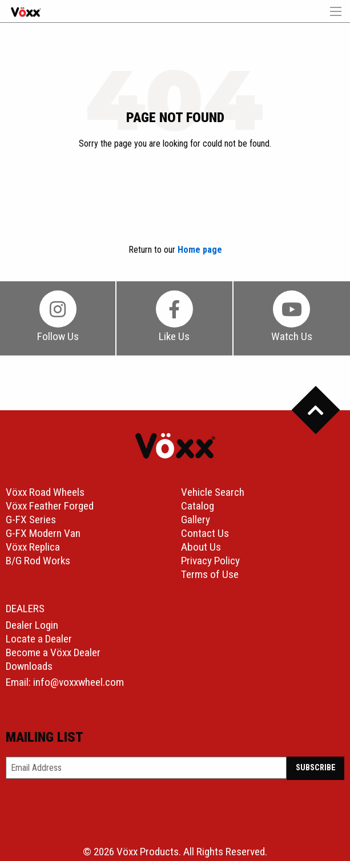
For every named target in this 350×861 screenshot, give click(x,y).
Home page (200, 249)
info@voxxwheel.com (78, 682)
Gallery (195, 519)
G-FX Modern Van (43, 533)
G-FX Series (31, 519)
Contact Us (205, 533)
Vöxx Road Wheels (45, 492)
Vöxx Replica (33, 546)
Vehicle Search (212, 492)
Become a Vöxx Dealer (53, 652)
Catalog (197, 505)
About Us (201, 546)
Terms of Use (210, 574)
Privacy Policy (210, 560)
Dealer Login (32, 625)
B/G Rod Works (38, 560)
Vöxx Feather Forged (50, 505)
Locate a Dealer (39, 638)
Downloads (29, 666)
